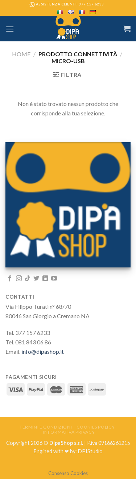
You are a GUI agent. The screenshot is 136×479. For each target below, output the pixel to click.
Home (21, 53)
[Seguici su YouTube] (54, 278)
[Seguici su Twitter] (36, 278)
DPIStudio (90, 451)
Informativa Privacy (69, 432)
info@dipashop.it (42, 351)
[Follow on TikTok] (27, 278)
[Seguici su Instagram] (19, 278)
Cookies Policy (96, 427)
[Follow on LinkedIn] (45, 278)
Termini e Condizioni (46, 427)
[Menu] (9, 29)
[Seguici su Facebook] (10, 278)
